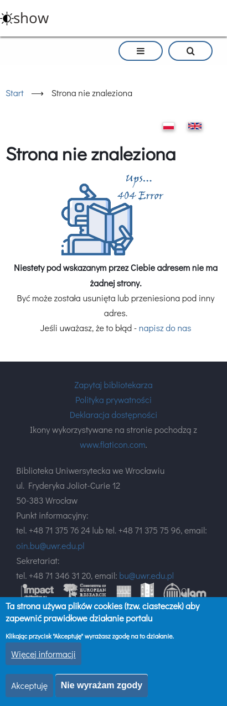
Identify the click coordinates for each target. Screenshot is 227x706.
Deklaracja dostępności (114, 414)
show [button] (31, 18)
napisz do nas (165, 327)
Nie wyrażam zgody (102, 685)
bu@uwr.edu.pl (146, 575)
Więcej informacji (43, 654)
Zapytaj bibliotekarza (113, 384)
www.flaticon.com (112, 444)
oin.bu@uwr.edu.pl (50, 545)
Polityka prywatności (113, 399)
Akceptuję (29, 685)
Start (15, 92)
